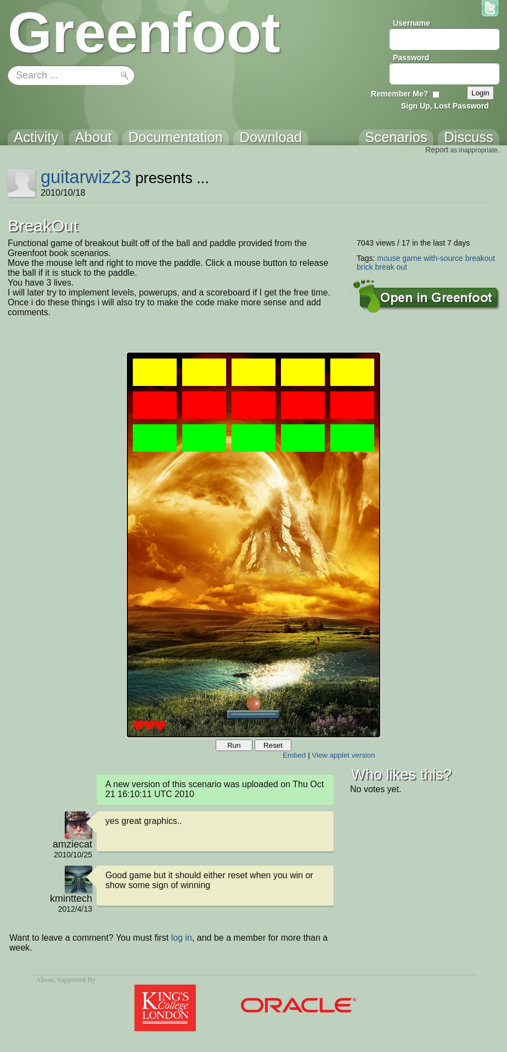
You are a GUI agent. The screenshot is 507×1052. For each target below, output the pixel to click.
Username (411, 23)
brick (365, 267)
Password (411, 57)
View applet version (343, 755)
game (411, 258)
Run (233, 745)
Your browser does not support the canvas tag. (253, 545)
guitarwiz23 (86, 177)
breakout (480, 258)
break (384, 267)
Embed (294, 755)
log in (181, 937)
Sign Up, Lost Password (445, 105)
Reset (273, 745)
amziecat (72, 844)
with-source (443, 258)
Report (436, 149)
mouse (388, 258)
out (401, 267)
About (44, 979)
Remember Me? (399, 93)
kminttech (71, 898)
